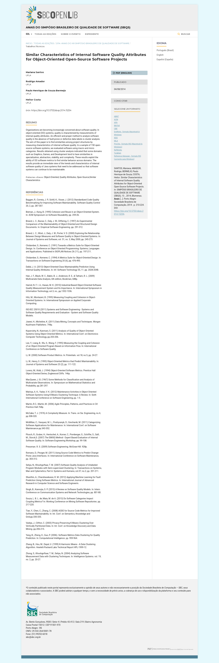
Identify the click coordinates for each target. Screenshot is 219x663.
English (160, 55)
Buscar (185, 34)
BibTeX (117, 126)
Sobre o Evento (71, 34)
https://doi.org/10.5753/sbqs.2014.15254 (51, 110)
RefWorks (118, 150)
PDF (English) (123, 73)
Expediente (92, 34)
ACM (116, 119)
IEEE (116, 138)
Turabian (117, 153)
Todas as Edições (45, 34)
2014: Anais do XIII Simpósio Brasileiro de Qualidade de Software (92, 43)
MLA (116, 141)
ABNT (116, 116)
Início (29, 43)
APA (115, 123)
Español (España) (165, 59)
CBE (115, 129)
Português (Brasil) (165, 50)
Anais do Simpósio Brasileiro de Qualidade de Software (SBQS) (78, 27)
